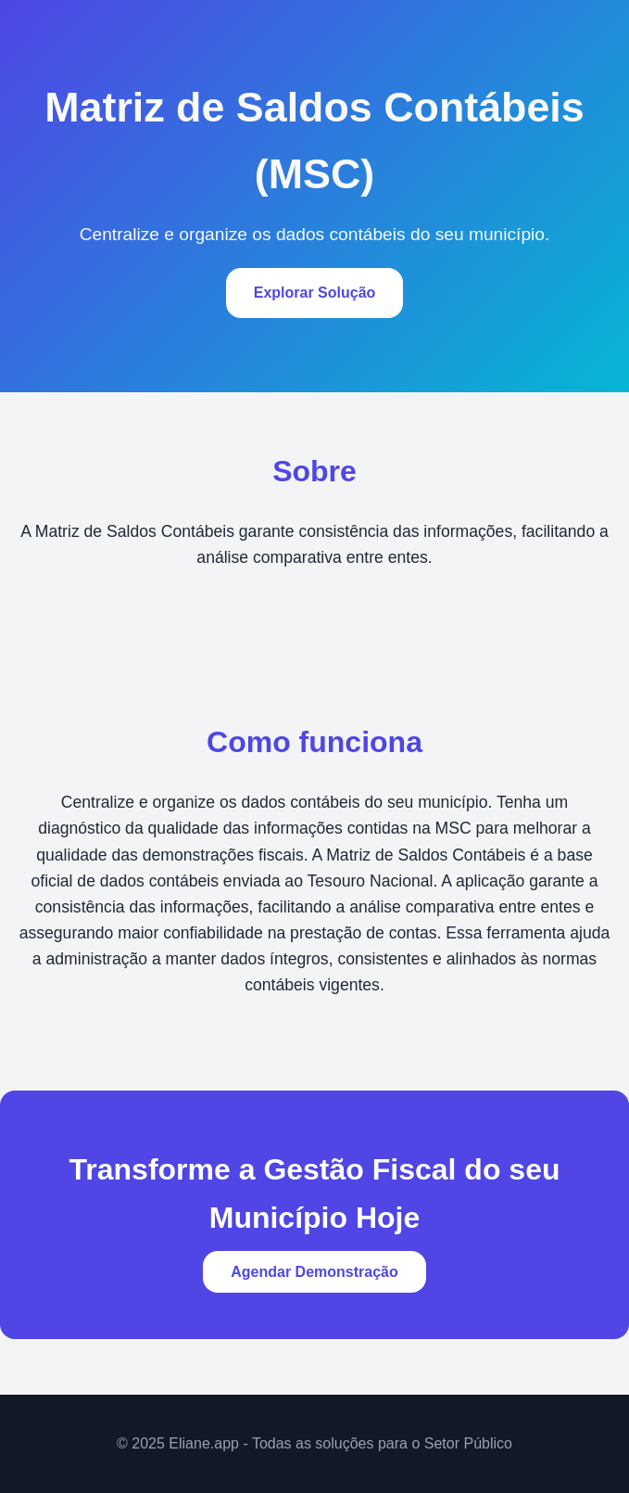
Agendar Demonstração (314, 1272)
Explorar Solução (315, 292)
